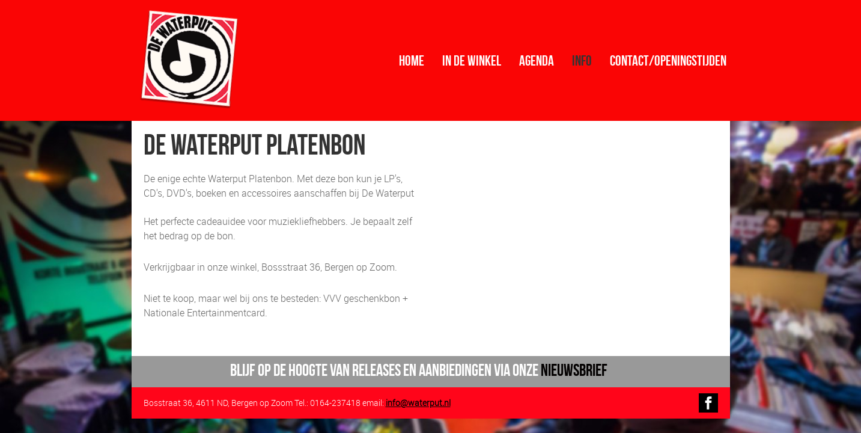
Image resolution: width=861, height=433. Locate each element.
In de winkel (471, 61)
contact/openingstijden (668, 61)
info (582, 61)
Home (411, 61)
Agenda (536, 61)
